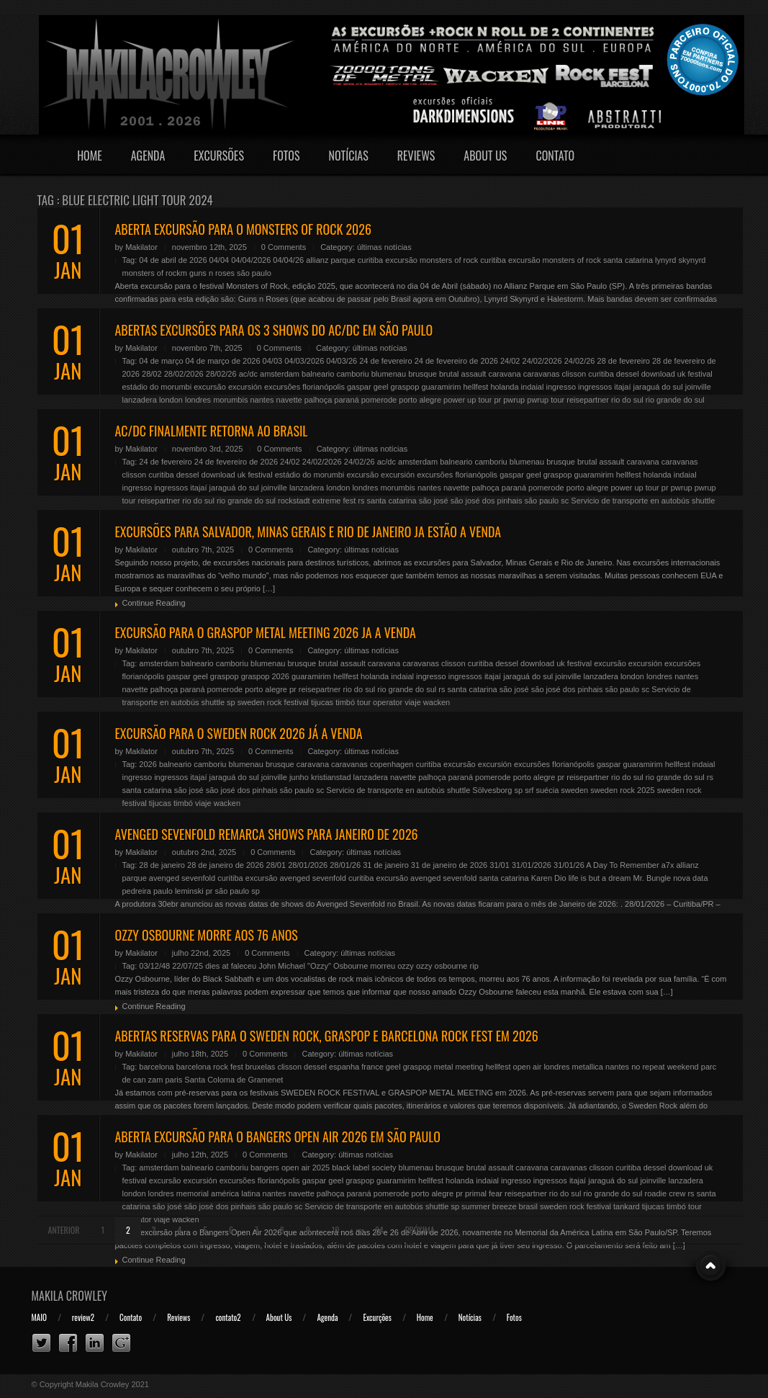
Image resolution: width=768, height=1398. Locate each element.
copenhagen (392, 764)
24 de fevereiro (385, 361)
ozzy (405, 966)
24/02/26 (579, 361)
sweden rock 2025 (622, 790)
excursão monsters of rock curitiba (445, 260)
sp (231, 702)
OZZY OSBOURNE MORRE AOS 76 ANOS (206, 935)
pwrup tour (545, 399)
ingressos (595, 386)
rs (361, 500)
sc (565, 500)
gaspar (359, 386)
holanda (504, 386)
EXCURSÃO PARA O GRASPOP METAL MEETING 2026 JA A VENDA (265, 632)
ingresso (561, 386)
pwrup (514, 399)
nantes (262, 399)
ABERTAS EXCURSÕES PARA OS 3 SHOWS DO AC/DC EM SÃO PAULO (274, 330)
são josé (433, 500)
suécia (547, 790)
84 (379, 1230)
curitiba (370, 260)
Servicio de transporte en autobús (630, 500)
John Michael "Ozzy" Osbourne (313, 966)
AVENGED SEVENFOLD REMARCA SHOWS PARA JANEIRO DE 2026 (266, 834)
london (171, 399)
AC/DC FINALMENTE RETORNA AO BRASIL (211, 430)
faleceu (243, 966)
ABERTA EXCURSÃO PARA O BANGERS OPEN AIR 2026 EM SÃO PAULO (278, 1136)
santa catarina (392, 500)
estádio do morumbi (157, 386)
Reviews (416, 155)
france (372, 1066)
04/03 (273, 361)
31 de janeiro (386, 865)
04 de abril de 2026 (173, 260)
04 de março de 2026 (223, 361)
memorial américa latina (218, 1193)
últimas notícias (384, 247)
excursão (210, 386)
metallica (587, 1066)
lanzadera (139, 399)
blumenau (388, 373)
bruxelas (260, 1066)
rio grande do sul (675, 399)
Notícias (349, 155)
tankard (626, 1206)
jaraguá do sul (658, 386)
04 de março (161, 361)
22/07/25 (187, 966)
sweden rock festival (273, 702)
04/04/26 (288, 260)
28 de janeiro (162, 865)
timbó (345, 702)
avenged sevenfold (182, 878)
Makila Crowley (70, 1295)
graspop (405, 386)
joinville (698, 386)
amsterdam (279, 373)
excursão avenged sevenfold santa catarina (452, 878)
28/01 (276, 865)
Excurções (377, 1317)
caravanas (541, 373)
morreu (382, 966)
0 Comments (283, 247)
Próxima (420, 1230)
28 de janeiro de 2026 (225, 865)
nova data (690, 878)
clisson (574, 373)
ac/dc (248, 373)
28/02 (152, 373)
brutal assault (462, 373)
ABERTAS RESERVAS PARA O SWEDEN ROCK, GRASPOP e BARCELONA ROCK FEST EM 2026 (326, 1035)
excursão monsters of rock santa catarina (580, 260)
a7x (667, 865)
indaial (532, 386)
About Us (485, 155)
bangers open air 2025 (290, 1167)
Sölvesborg (492, 790)
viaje (413, 702)
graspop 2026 (265, 676)
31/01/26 (569, 865)
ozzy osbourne (442, 966)
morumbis (230, 399)
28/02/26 (221, 373)
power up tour (467, 399)
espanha (344, 1066)
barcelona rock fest (209, 1066)
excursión (245, 386)
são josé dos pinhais (487, 500)
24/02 (510, 361)
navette (289, 399)
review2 (83, 1317)
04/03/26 (341, 361)
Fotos (286, 155)
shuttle (703, 500)
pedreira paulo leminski (163, 891)
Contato (555, 155)
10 (336, 1230)
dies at (216, 966)
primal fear (483, 1193)
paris (173, 1079)
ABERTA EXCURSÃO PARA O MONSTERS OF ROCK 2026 (243, 229)
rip (474, 966)
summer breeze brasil (499, 1206)
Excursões (219, 155)
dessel (627, 373)
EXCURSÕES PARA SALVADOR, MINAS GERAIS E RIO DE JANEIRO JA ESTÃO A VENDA (308, 531)
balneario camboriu (335, 373)
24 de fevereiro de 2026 (456, 361)
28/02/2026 (184, 373)
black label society (364, 1167)
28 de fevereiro (623, 361)
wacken (436, 702)
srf (529, 790)
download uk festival (677, 373)
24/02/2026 (542, 361)
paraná (346, 399)
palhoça (318, 399)
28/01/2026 (307, 865)
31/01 (499, 865)
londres (198, 399)
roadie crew (665, 1193)
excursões (282, 386)
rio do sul (627, 399)
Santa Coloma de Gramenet (233, 1079)
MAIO (39, 1317)
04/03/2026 (304, 361)
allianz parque (331, 260)
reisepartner (587, 399)
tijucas (322, 702)
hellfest (475, 386)
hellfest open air (514, 1066)
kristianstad (331, 777)
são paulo (254, 273)
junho (299, 777)
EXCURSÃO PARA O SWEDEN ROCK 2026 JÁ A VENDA (239, 733)
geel (381, 386)
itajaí (622, 386)
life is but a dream (600, 878)
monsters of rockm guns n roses (178, 273)
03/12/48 (154, 966)
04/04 (219, 260)
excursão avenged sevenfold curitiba (309, 878)
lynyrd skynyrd (680, 260)
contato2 (227, 1317)
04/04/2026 (251, 260)
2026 (147, 764)
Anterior (64, 1230)
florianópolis (323, 386)
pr (497, 399)
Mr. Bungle (652, 878)
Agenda (148, 155)
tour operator (379, 702)
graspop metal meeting (443, 1066)
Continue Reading (154, 603)
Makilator (141, 247)
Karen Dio (548, 878)
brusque (422, 373)
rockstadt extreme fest (317, 500)
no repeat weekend (665, 1066)
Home (89, 155)
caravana (504, 373)
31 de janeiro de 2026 (449, 865)
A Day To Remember (622, 865)
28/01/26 (345, 865)
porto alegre (420, 399)
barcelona (156, 1066)
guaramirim (441, 386)
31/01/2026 (531, 865)
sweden (574, 790)
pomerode (379, 399)
